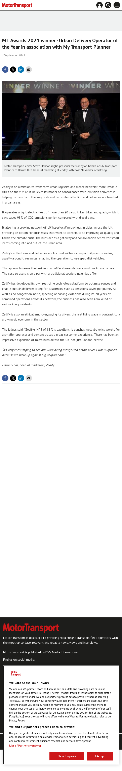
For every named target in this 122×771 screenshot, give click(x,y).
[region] (61, 715)
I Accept (100, 756)
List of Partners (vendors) (25, 745)
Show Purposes (67, 756)
